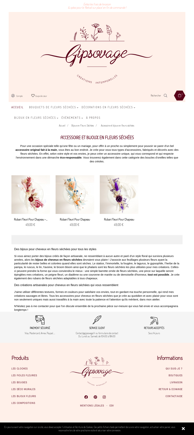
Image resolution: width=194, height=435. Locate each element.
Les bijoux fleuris (23, 396)
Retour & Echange (171, 389)
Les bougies (19, 382)
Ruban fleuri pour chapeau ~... (30, 219)
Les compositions (23, 403)
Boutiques (176, 375)
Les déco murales (23, 389)
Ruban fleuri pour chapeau (75, 219)
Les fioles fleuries (24, 375)
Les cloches (19, 368)
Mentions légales (92, 405)
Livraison (176, 382)
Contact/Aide (174, 396)
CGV (111, 405)
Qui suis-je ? (174, 368)
